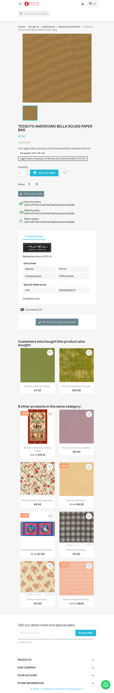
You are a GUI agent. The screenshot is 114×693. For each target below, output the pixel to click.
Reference (29, 256)
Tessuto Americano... (76, 500)
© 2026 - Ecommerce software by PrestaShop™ (57, 689)
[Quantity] (21, 173)
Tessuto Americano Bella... (37, 386)
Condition (28, 298)
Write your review (31, 193)
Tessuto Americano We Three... (37, 549)
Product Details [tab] (34, 236)
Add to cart (44, 173)
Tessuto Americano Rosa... (76, 599)
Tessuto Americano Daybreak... (37, 500)
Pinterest (37, 184)
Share (29, 184)
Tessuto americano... (76, 549)
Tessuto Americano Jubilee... (77, 447)
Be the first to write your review (57, 322)
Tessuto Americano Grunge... (76, 386)
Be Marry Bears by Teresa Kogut (37, 449)
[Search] (34, 14)
